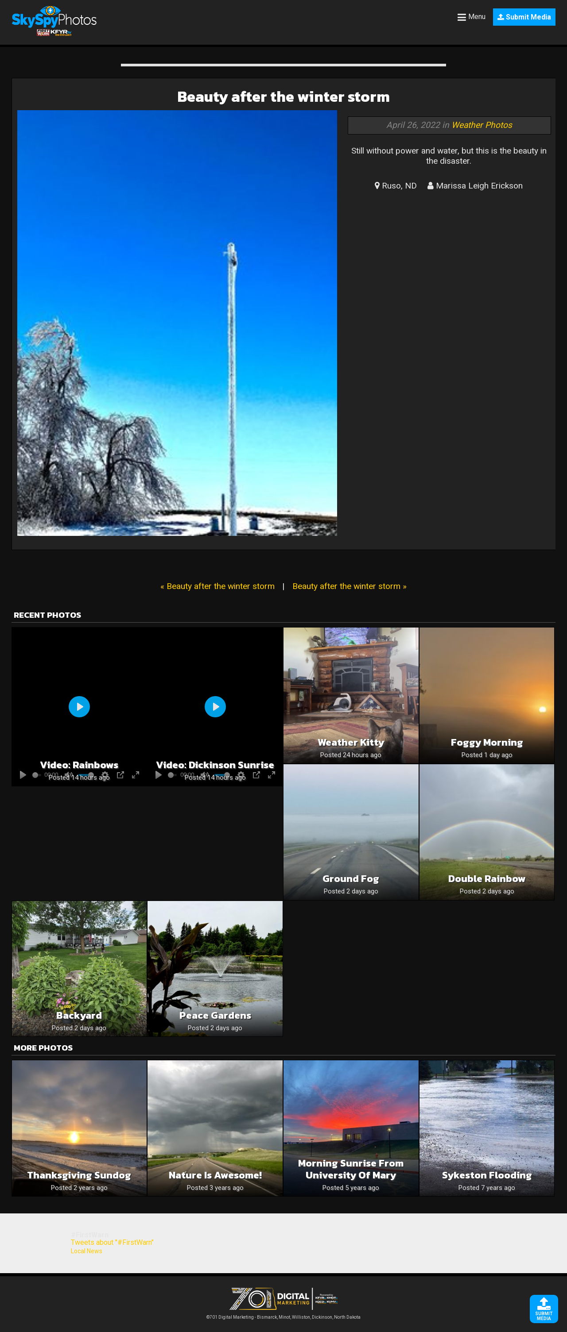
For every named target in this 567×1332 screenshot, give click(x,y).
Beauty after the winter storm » (349, 586)
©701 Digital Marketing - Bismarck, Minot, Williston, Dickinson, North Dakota (283, 1315)
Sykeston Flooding (487, 1175)
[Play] (79, 706)
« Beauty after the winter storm (217, 586)
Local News (86, 1251)
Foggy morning (487, 742)
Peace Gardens (215, 1015)
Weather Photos (481, 125)
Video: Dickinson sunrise (215, 765)
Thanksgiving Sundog (79, 1175)
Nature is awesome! (215, 1175)
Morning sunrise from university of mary (351, 1169)
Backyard (79, 1015)
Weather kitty (351, 742)
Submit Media (524, 17)
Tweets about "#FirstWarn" (112, 1242)
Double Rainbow (487, 879)
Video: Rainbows (79, 765)
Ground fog (350, 879)
